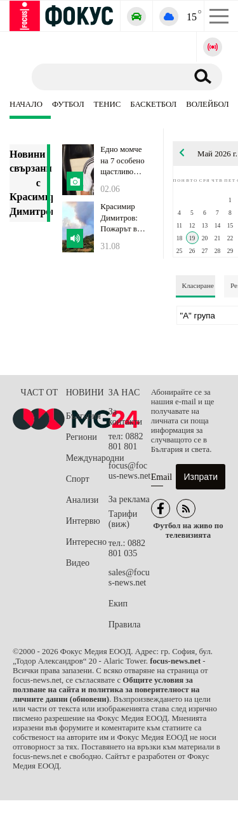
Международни (87, 458)
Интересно (86, 542)
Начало (26, 104)
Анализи (82, 500)
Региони (81, 437)
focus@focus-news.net (130, 471)
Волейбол (207, 104)
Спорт (77, 479)
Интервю (83, 521)
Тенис (107, 104)
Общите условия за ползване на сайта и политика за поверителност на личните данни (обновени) (106, 690)
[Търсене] (104, 76)
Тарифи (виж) (123, 519)
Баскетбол (153, 104)
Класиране (198, 285)
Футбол (68, 104)
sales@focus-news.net (129, 577)
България (83, 416)
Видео (77, 563)
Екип (118, 603)
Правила (125, 624)
